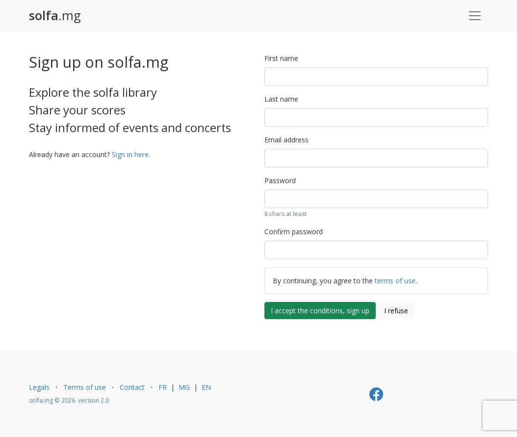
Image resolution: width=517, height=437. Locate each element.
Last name (281, 99)
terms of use (395, 280)
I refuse (396, 310)
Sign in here (130, 154)
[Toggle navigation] (475, 15)
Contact (132, 387)
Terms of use (84, 387)
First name (281, 58)
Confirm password (293, 231)
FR (162, 387)
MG (184, 387)
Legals (39, 387)
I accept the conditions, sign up (320, 310)
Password (280, 180)
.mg (55, 15)
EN (206, 387)
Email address (286, 139)
